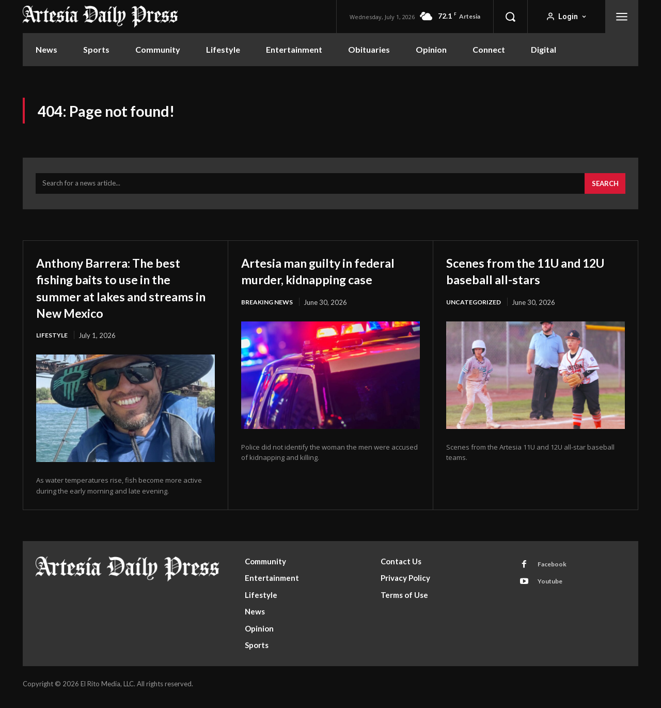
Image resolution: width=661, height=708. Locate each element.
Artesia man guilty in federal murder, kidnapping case (330, 284)
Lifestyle (52, 341)
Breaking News (269, 325)
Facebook (555, 572)
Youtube (553, 591)
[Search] (603, 190)
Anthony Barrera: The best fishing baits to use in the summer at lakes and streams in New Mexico (123, 293)
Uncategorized (475, 308)
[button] (510, 16)
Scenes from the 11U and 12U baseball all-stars (527, 276)
